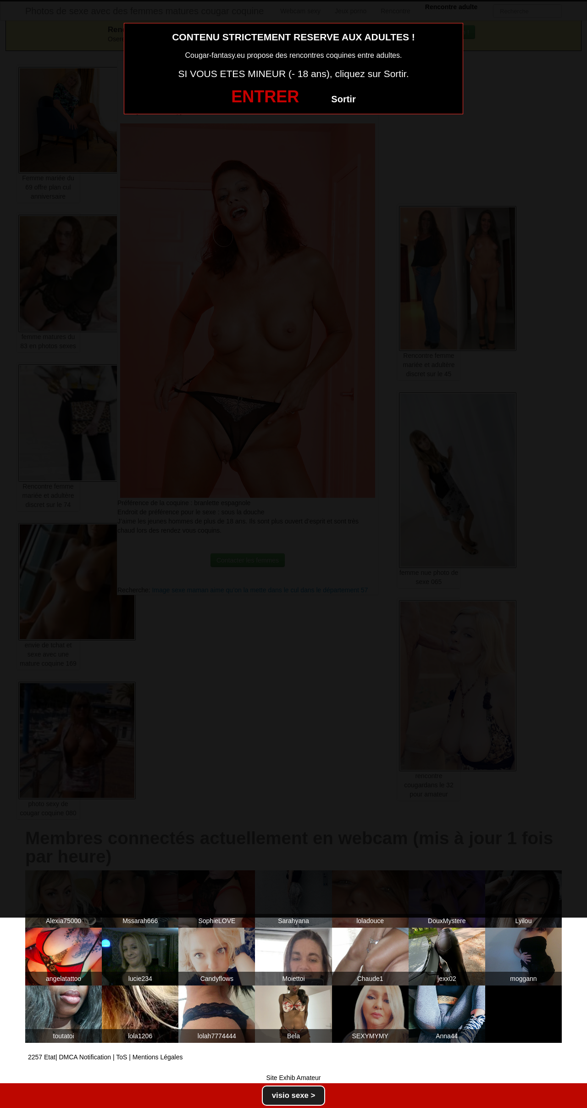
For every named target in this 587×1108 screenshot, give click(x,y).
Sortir (343, 99)
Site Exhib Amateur (293, 1077)
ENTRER (265, 96)
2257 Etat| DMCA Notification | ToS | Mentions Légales (105, 1057)
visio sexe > (294, 1095)
